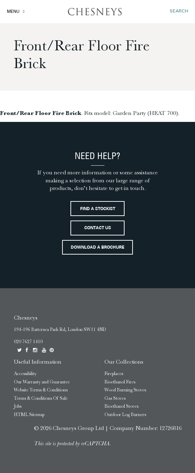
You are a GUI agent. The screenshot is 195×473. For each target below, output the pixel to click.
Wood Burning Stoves (125, 389)
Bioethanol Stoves (121, 406)
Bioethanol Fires (119, 381)
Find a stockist (97, 209)
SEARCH (179, 11)
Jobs (18, 406)
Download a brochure (97, 248)
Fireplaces (113, 373)
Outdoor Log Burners (125, 414)
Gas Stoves (115, 398)
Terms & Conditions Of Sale (41, 398)
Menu (13, 12)
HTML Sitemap (29, 414)
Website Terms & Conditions (41, 389)
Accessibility (25, 373)
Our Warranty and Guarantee (42, 381)
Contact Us (97, 228)
